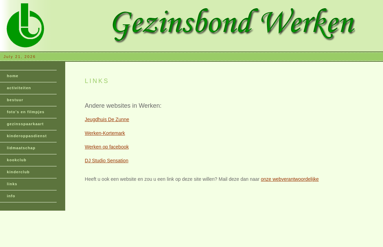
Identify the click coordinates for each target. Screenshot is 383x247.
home (13, 76)
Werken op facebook (107, 147)
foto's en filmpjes (26, 112)
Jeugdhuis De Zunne (107, 119)
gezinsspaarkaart (25, 124)
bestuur (15, 100)
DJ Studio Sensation (106, 160)
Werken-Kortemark (105, 133)
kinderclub (18, 172)
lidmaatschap (21, 148)
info (11, 196)
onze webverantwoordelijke (290, 179)
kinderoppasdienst (27, 136)
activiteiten (19, 88)
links (12, 184)
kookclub (16, 160)
